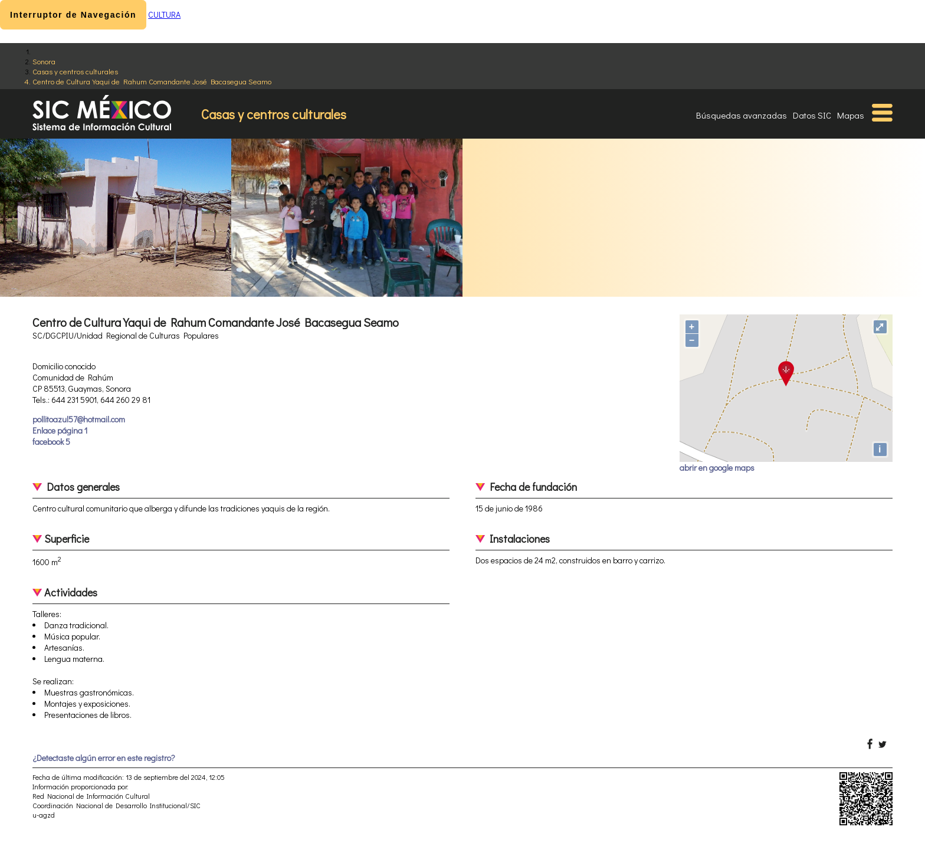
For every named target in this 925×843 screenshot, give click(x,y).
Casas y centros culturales (75, 71)
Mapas (850, 115)
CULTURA (164, 14)
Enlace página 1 (59, 430)
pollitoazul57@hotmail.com (78, 419)
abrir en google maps (717, 467)
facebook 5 (51, 441)
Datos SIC (812, 115)
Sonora (43, 61)
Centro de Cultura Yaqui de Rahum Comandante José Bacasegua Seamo (151, 81)
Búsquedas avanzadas (741, 115)
